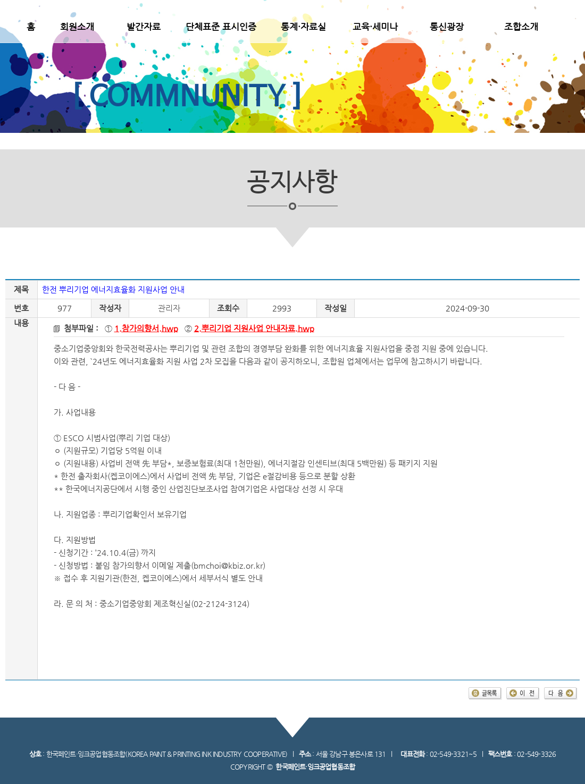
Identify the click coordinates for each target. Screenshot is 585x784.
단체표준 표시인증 (221, 26)
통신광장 (447, 26)
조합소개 (521, 26)
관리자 (169, 308)
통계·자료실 (303, 26)
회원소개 (77, 26)
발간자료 (144, 26)
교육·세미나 (375, 26)
